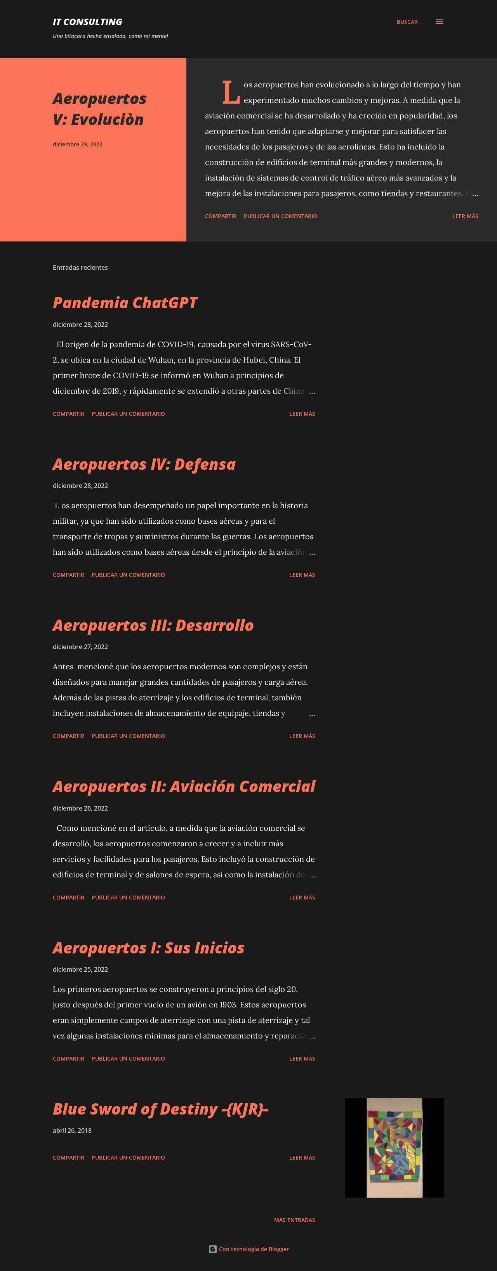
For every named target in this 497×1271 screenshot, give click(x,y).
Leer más (465, 216)
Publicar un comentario (280, 216)
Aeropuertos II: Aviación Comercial (184, 786)
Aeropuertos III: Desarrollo (153, 625)
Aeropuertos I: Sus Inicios (149, 947)
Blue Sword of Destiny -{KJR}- (161, 1108)
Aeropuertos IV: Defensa (144, 463)
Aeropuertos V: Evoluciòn (100, 108)
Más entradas (294, 1220)
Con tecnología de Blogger (248, 1249)
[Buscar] (407, 21)
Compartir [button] (220, 216)
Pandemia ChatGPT (125, 302)
